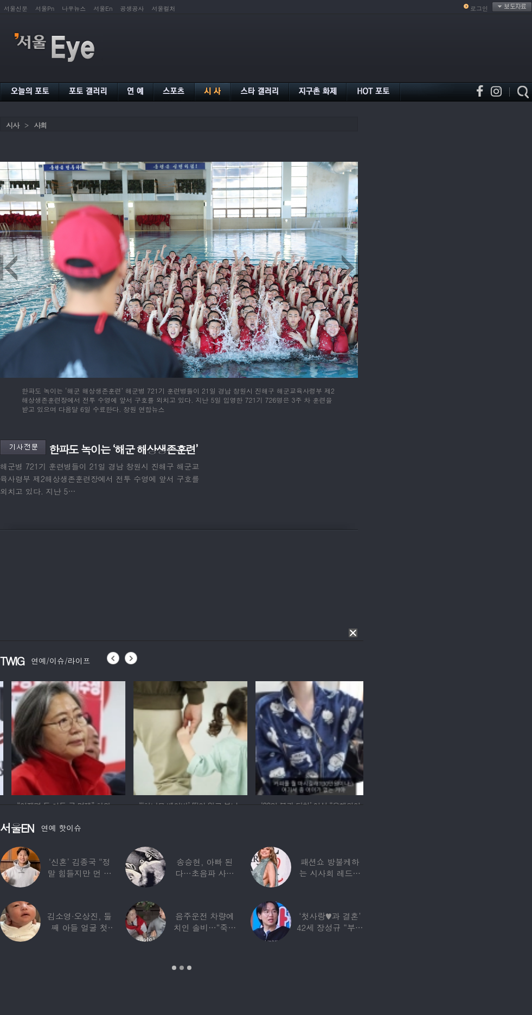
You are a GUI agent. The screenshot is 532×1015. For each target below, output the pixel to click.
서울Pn (44, 8)
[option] (143, 736)
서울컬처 (164, 8)
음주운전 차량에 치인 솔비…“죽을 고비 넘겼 (205, 927)
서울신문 (16, 8)
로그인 (479, 8)
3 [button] (189, 968)
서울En (102, 8)
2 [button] (182, 968)
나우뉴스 (74, 8)
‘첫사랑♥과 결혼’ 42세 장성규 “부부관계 (330, 927)
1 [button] (174, 968)
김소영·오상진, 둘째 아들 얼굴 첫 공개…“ (79, 927)
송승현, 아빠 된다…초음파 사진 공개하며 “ (204, 873)
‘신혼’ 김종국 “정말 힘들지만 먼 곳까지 (79, 873)
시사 (12, 125)
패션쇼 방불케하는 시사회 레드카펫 (330, 873)
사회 (40, 125)
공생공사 (132, 8)
